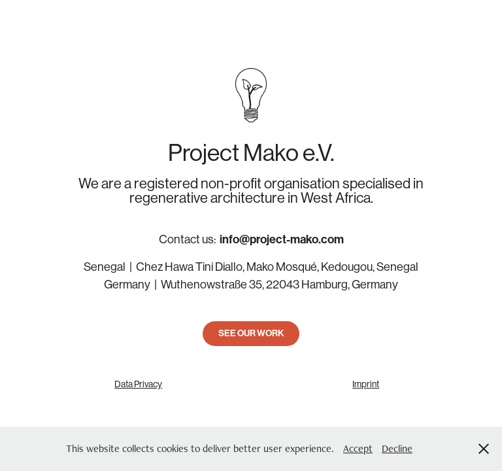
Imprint (365, 384)
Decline (397, 448)
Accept (358, 448)
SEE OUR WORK (251, 333)
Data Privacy (138, 384)
